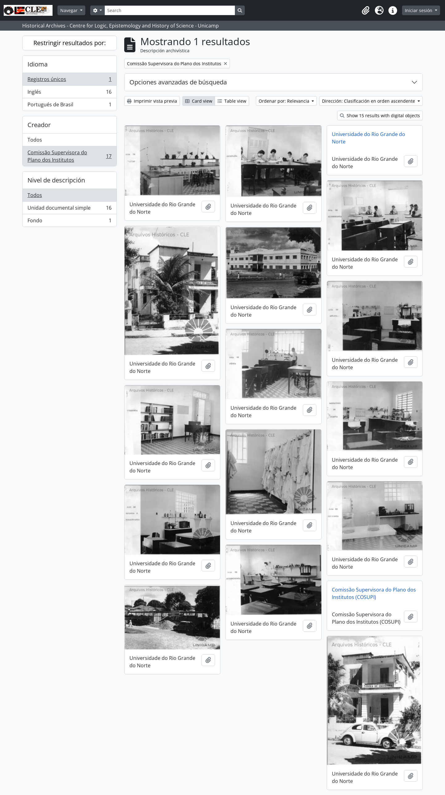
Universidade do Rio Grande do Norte (368, 138)
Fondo (69, 222)
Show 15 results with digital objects (380, 115)
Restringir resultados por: (69, 43)
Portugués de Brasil (69, 106)
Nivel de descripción (56, 180)
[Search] (169, 10)
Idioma (38, 64)
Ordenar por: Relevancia (285, 101)
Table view (232, 101)
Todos (35, 139)
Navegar (69, 10)
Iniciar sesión (419, 10)
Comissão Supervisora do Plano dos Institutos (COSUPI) (374, 593)
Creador (39, 125)
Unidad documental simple (69, 209)
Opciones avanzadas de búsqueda (178, 82)
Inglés (69, 93)
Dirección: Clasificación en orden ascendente (369, 101)
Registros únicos (69, 80)
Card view (198, 101)
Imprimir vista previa (152, 101)
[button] (365, 10)
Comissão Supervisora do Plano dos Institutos (69, 156)
